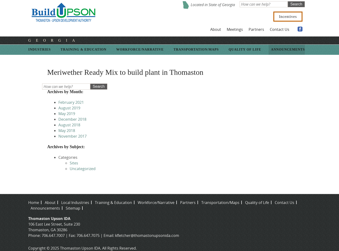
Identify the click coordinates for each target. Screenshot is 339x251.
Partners (256, 29)
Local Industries (75, 202)
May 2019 (66, 113)
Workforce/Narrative (140, 49)
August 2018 (69, 124)
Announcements (288, 49)
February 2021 (71, 102)
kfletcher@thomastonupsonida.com (147, 235)
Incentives (288, 17)
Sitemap (73, 208)
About (215, 29)
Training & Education (83, 49)
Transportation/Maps (196, 49)
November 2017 (72, 136)
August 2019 (69, 108)
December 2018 (72, 119)
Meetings (235, 29)
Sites (74, 163)
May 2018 (66, 130)
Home (33, 202)
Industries (39, 49)
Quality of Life (245, 49)
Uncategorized (83, 168)
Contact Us (279, 29)
